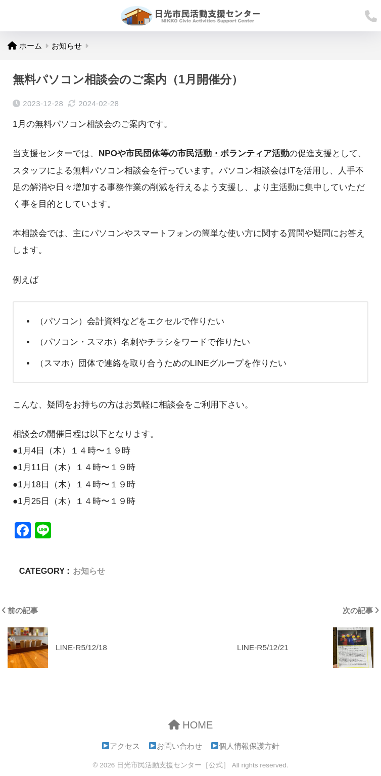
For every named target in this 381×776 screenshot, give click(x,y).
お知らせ (89, 570)
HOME (190, 725)
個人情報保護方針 (245, 746)
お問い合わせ (176, 746)
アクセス (121, 746)
